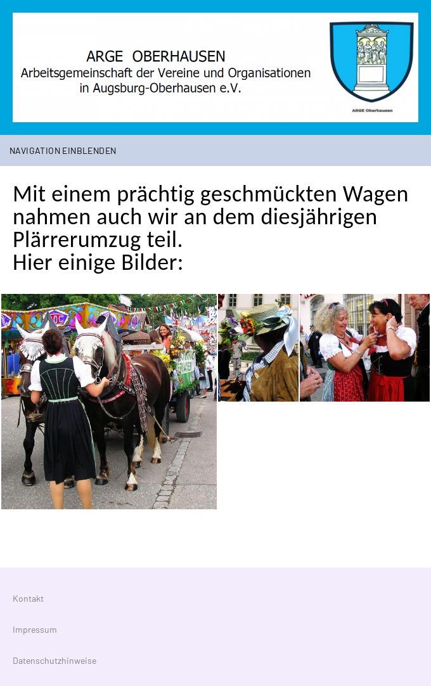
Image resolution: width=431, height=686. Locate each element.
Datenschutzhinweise (54, 660)
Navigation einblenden (63, 150)
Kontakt (28, 598)
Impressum (35, 629)
